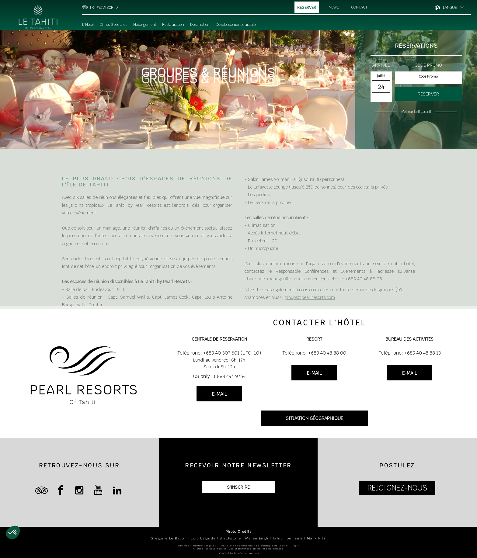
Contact (360, 7)
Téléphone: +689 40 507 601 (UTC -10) (219, 353)
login (296, 545)
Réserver (306, 7)
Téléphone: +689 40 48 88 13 (409, 353)
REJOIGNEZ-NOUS (397, 488)
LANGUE (450, 7)
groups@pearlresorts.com (309, 305)
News (334, 7)
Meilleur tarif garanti (416, 111)
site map (183, 545)
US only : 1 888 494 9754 (219, 376)
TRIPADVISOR (101, 7)
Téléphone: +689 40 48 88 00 (314, 353)
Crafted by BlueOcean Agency (239, 553)
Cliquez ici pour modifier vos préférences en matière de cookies (238, 548)
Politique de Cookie (274, 545)
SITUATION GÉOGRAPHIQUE (314, 418)
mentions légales (204, 545)
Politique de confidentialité (238, 545)
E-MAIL (219, 394)
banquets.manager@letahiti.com (280, 286)
